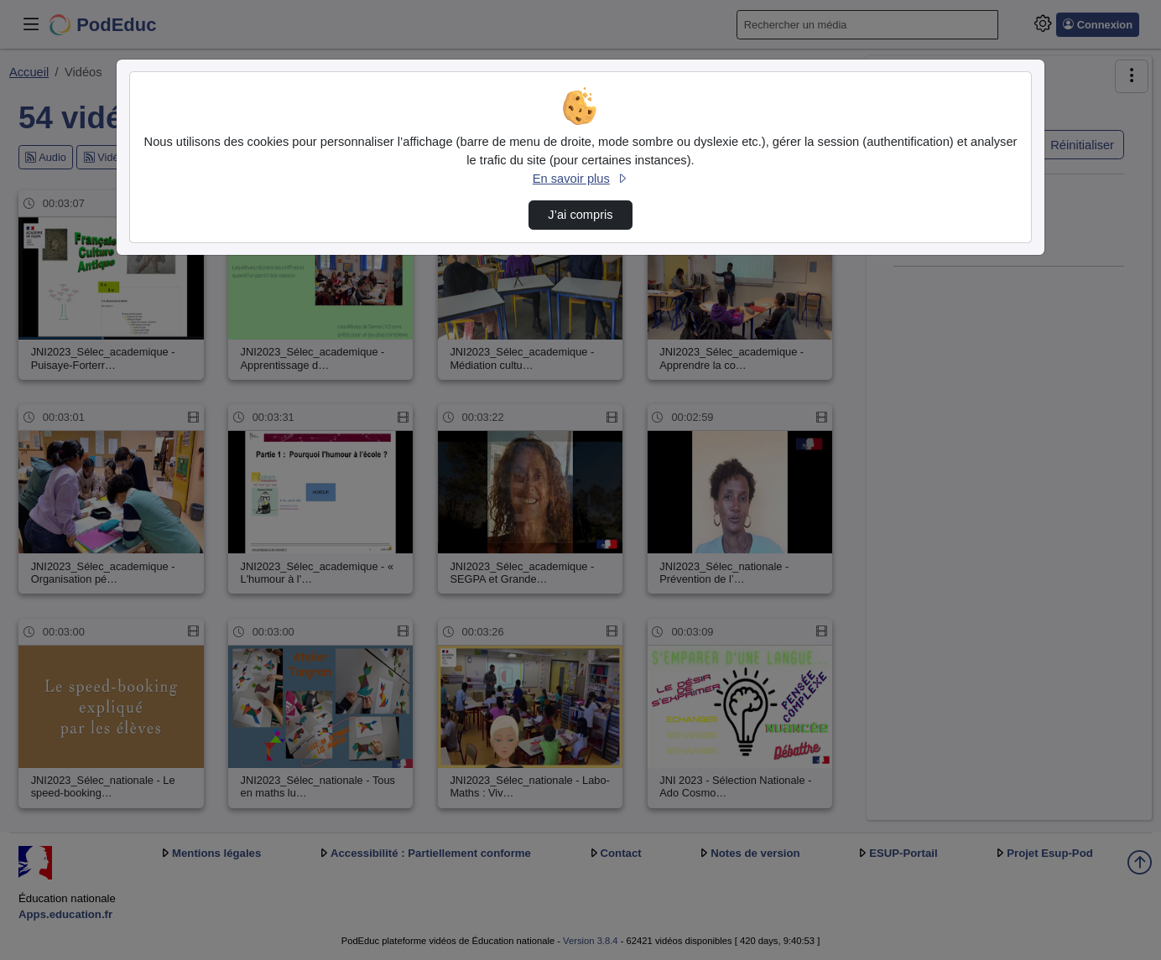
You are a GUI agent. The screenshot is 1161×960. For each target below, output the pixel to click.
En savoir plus (580, 178)
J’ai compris (580, 214)
